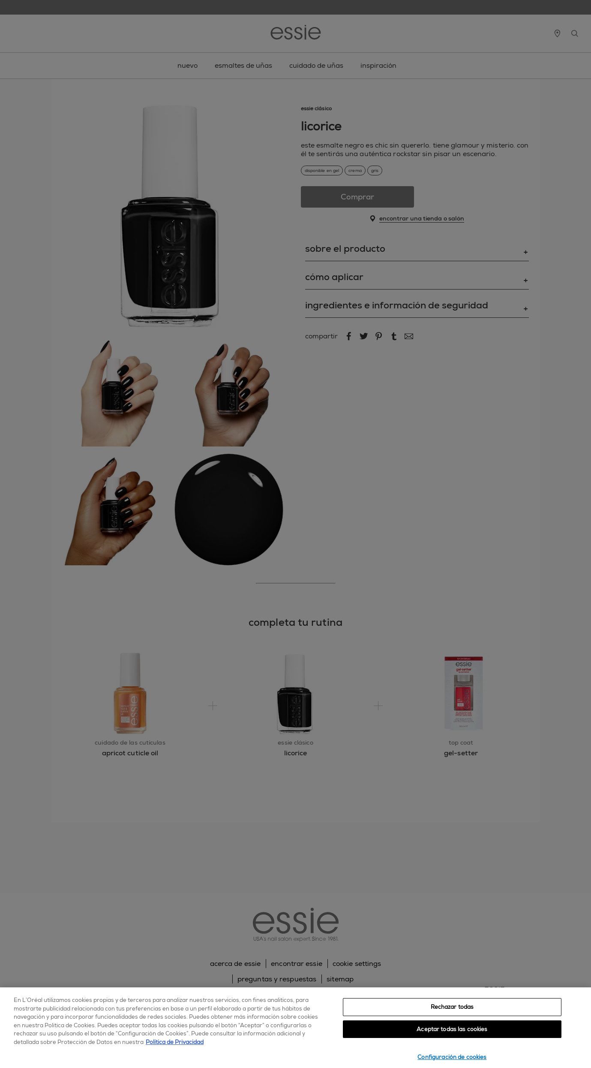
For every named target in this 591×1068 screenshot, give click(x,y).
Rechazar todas (452, 1007)
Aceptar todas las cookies (452, 1029)
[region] (295, 1027)
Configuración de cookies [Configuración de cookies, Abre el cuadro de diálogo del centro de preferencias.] (451, 1057)
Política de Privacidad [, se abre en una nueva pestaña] (175, 1042)
